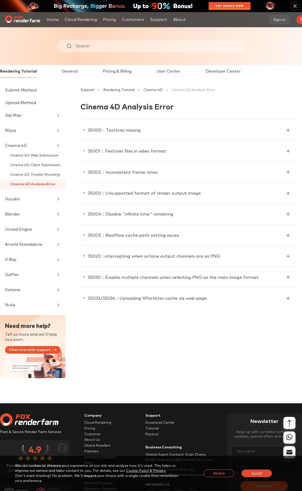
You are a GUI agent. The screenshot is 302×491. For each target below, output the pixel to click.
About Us (92, 440)
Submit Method (20, 90)
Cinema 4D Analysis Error (32, 184)
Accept (256, 473)
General (70, 71)
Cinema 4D (153, 90)
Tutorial (152, 428)
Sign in (279, 20)
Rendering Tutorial (18, 71)
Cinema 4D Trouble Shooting (35, 174)
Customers (133, 20)
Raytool (152, 434)
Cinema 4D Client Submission (35, 165)
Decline (219, 473)
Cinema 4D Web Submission (34, 155)
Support (87, 90)
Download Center (160, 422)
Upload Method (20, 103)
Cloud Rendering (81, 20)
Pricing (109, 20)
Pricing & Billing (117, 71)
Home (53, 20)
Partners (91, 451)
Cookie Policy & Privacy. (146, 471)
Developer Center (223, 71)
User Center (168, 71)
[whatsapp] (289, 437)
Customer (92, 434)
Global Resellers (97, 446)
